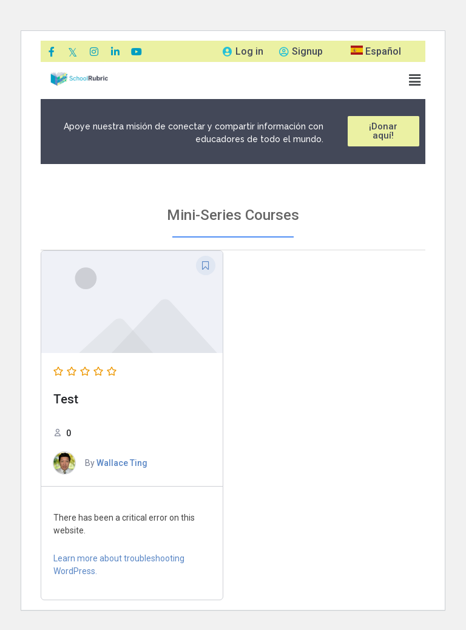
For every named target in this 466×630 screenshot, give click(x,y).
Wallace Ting (121, 463)
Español (376, 51)
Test (65, 399)
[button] (415, 80)
